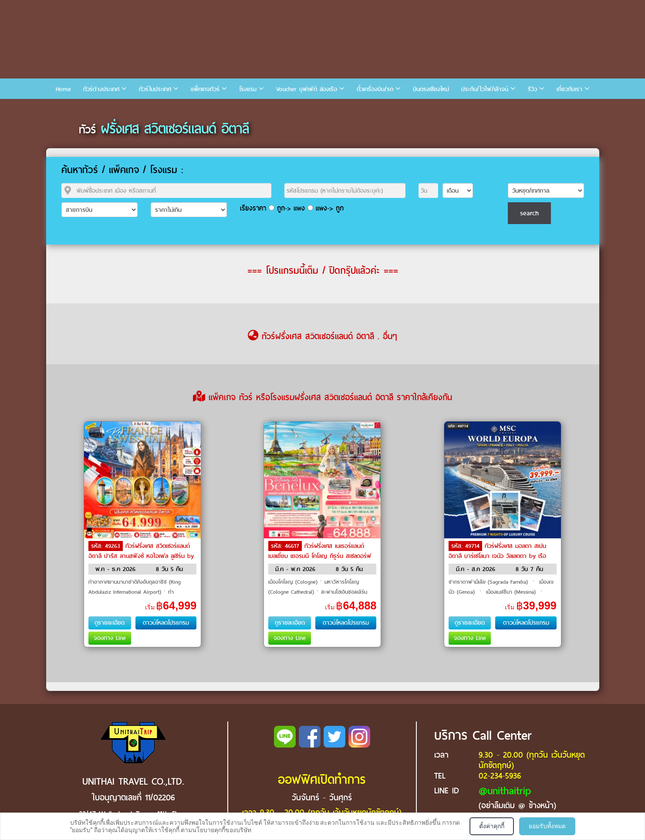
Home (63, 89)
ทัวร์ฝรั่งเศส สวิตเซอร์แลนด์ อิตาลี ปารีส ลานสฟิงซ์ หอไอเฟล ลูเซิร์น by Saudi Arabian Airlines (141, 555)
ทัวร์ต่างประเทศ (101, 89)
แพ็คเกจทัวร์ (205, 89)
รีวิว (532, 89)
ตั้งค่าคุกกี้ (491, 826)
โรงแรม (248, 89)
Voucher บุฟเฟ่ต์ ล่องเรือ (306, 89)
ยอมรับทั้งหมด (547, 826)
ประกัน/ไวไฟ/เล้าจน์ (484, 89)
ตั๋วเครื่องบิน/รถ (375, 89)
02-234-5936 (500, 775)
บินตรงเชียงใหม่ (431, 89)
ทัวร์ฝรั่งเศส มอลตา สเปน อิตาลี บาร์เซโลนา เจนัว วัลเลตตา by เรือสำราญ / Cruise (497, 555)
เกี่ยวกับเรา (569, 89)
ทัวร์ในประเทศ (155, 89)
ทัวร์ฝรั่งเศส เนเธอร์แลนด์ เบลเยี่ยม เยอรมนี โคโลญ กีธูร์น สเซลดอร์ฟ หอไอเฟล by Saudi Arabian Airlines (319, 555)
